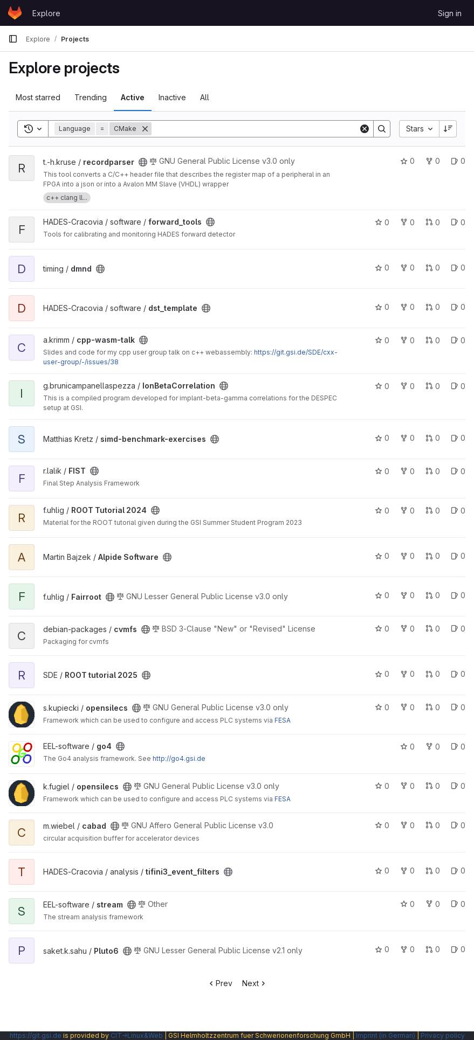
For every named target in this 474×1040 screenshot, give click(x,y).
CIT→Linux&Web (137, 1035)
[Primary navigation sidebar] (13, 38)
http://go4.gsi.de (179, 758)
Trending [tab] (90, 97)
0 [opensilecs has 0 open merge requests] (432, 707)
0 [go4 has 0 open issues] (458, 746)
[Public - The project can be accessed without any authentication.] (143, 162)
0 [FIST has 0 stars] (382, 471)
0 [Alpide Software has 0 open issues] (458, 555)
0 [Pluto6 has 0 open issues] (458, 949)
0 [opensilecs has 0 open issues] (458, 707)
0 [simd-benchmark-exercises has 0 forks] (407, 437)
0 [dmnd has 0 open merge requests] (432, 267)
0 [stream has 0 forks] (432, 904)
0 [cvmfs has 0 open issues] (458, 628)
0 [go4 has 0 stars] (407, 746)
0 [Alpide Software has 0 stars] (382, 555)
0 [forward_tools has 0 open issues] (458, 222)
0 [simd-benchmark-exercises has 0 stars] (382, 437)
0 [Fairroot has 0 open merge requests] (432, 595)
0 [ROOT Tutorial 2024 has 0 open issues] (458, 510)
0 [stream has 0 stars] (407, 904)
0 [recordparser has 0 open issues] (458, 160)
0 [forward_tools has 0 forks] (407, 222)
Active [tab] (133, 97)
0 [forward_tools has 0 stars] (382, 222)
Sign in (450, 13)
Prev (219, 983)
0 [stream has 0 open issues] (458, 904)
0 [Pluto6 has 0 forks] (407, 949)
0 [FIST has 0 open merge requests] (432, 471)
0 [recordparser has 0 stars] (407, 160)
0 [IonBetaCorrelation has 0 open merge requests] (432, 386)
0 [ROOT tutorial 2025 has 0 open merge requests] (432, 673)
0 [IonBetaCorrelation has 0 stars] (382, 386)
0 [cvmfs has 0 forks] (407, 628)
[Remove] (145, 128)
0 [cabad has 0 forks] (407, 825)
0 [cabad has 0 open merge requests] (432, 825)
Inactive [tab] (172, 97)
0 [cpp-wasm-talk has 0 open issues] (458, 340)
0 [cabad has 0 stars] (382, 825)
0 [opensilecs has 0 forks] (407, 707)
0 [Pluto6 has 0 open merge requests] (432, 949)
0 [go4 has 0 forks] (432, 746)
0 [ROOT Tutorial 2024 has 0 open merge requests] (432, 510)
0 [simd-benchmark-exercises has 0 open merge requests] (432, 437)
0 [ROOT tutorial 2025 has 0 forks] (407, 673)
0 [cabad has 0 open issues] (458, 825)
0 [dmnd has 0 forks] (407, 267)
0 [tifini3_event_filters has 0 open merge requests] (432, 870)
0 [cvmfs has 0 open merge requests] (432, 628)
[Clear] (364, 128)
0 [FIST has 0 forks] (407, 471)
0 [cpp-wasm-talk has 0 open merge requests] (432, 340)
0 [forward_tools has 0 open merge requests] (432, 222)
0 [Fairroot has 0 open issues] (458, 595)
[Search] (255, 128)
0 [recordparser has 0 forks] (432, 160)
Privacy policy (443, 1035)
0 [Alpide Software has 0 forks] (407, 555)
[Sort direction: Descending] (448, 128)
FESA (282, 720)
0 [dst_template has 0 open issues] (458, 306)
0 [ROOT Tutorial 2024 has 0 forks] (407, 510)
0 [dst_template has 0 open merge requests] (432, 306)
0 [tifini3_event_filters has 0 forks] (407, 870)
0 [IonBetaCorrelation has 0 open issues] (458, 386)
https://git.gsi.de (35, 1035)
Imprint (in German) (385, 1035)
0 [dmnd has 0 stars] (382, 267)
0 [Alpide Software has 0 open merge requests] (432, 555)
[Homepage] (15, 13)
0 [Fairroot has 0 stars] (382, 595)
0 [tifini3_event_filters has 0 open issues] (458, 870)
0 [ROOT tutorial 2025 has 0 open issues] (458, 673)
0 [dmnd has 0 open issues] (458, 267)
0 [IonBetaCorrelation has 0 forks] (407, 386)
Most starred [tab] (38, 97)
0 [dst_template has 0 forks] (407, 306)
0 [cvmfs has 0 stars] (382, 628)
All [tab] (204, 97)
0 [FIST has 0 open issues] (458, 471)
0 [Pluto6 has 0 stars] (382, 949)
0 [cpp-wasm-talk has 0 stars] (382, 340)
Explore (46, 13)
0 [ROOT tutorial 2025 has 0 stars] (382, 673)
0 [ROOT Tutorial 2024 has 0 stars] (382, 510)
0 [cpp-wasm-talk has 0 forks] (407, 340)
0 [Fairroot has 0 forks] (407, 595)
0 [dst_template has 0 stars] (382, 306)
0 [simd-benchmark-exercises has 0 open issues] (458, 437)
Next (254, 983)
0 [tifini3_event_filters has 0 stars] (382, 870)
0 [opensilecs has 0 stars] (382, 707)
